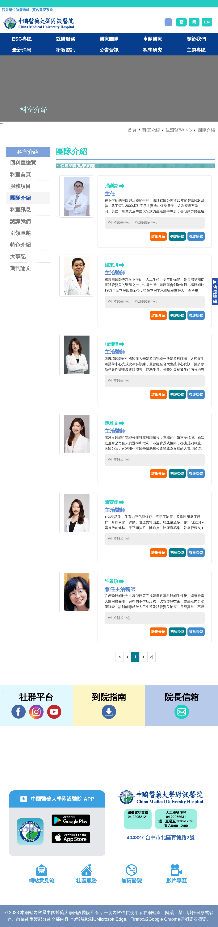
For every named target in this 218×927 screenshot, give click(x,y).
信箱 (181, 712)
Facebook (18, 712)
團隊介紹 (206, 129)
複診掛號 (196, 236)
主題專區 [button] (196, 50)
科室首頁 (20, 174)
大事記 (18, 256)
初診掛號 (177, 236)
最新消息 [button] (21, 50)
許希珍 (111, 581)
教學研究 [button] (152, 50)
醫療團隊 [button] (109, 39)
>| (151, 657)
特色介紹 (20, 245)
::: (4, 4)
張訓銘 (111, 185)
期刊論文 (20, 268)
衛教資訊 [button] (65, 50)
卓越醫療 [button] (152, 39)
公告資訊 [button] (109, 50)
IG (36, 712)
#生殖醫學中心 (119, 222)
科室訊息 (20, 209)
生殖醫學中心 (179, 129)
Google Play (71, 820)
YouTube (54, 712)
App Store (71, 837)
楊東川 (111, 265)
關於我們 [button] (196, 39)
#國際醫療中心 (146, 222)
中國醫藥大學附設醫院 (160, 797)
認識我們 (20, 221)
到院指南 (109, 712)
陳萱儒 (111, 502)
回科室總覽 (23, 163)
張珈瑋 (111, 344)
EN (207, 22)
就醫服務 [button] (65, 39)
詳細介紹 (158, 236)
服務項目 (20, 186)
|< (119, 657)
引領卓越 (20, 233)
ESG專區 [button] (22, 39)
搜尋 (168, 22)
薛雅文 (111, 423)
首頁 (132, 129)
